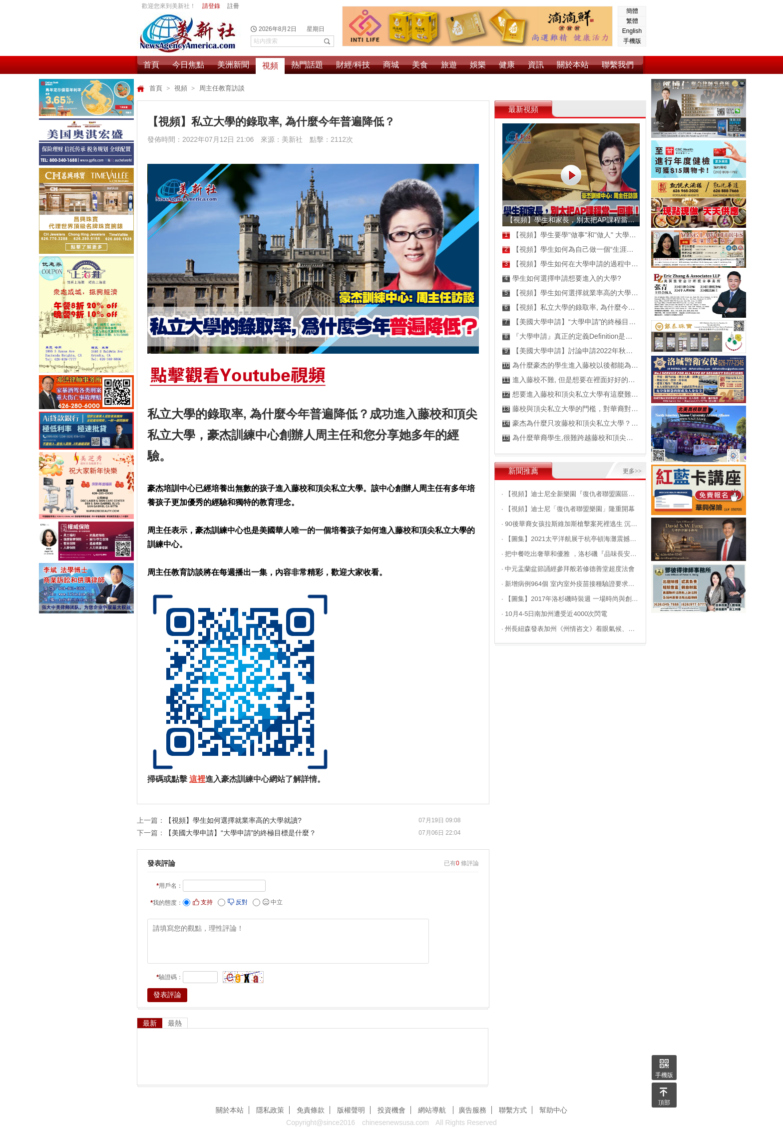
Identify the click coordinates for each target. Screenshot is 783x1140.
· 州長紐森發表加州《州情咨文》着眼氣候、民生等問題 (570, 628)
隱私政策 (270, 1110)
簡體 (632, 10)
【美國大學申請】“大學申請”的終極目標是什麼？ (240, 833)
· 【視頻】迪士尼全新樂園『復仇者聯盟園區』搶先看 (570, 494)
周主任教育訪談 (222, 88)
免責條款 (311, 1110)
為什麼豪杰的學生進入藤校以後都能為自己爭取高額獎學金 (570, 365)
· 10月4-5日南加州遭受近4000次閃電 (554, 613)
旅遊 (449, 64)
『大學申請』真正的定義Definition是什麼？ (570, 336)
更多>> (632, 471)
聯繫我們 (618, 64)
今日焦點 (188, 64)
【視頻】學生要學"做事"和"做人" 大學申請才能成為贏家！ (570, 235)
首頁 (151, 64)
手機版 (632, 40)
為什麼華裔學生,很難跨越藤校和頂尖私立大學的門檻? (570, 438)
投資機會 (391, 1110)
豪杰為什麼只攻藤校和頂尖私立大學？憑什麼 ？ (570, 423)
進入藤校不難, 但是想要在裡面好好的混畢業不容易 (570, 380)
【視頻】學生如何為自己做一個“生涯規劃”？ (570, 249)
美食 (420, 64)
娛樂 (478, 64)
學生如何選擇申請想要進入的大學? (561, 278)
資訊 (536, 64)
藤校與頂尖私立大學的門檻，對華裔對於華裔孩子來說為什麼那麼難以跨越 (570, 409)
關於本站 (573, 64)
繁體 (632, 20)
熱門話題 (307, 64)
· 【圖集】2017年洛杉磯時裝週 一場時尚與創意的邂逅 (570, 598)
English (632, 30)
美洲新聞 (233, 64)
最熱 (175, 1023)
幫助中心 (553, 1110)
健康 (507, 64)
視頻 (270, 65)
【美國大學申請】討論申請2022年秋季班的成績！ (570, 351)
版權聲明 (351, 1110)
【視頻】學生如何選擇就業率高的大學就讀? (233, 820)
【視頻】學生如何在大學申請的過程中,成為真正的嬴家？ (570, 264)
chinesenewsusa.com (395, 1123)
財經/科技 (353, 64)
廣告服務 (472, 1110)
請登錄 (211, 5)
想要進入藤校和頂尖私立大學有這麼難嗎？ (570, 394)
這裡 (197, 779)
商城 (391, 64)
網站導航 (433, 1110)
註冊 (233, 5)
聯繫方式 (513, 1110)
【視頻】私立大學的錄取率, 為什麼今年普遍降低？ (570, 307)
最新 (150, 1023)
